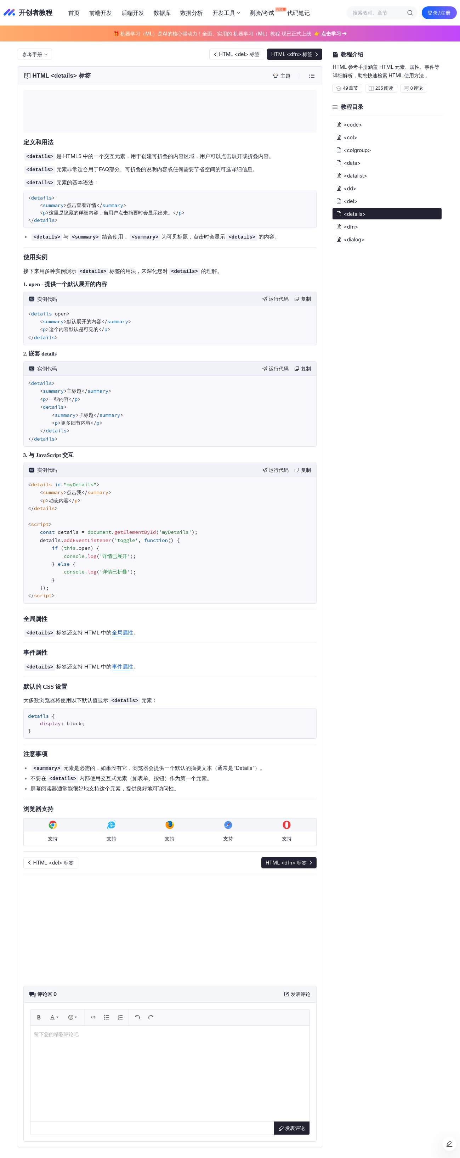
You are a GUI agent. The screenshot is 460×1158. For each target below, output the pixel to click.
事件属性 (122, 666)
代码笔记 (298, 12)
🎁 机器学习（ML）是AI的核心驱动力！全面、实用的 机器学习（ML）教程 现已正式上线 (230, 33)
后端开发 (132, 12)
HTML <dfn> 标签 (295, 54)
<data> (348, 162)
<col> (346, 137)
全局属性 (122, 632)
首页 (74, 12)
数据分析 (191, 12)
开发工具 (226, 12)
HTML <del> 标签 (236, 54)
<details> (351, 213)
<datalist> (351, 175)
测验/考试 (264, 11)
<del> (347, 201)
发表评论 (291, 1128)
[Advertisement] (170, 111)
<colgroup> (353, 150)
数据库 (162, 12)
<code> (349, 124)
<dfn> (347, 226)
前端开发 (100, 12)
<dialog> (350, 239)
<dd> (346, 188)
